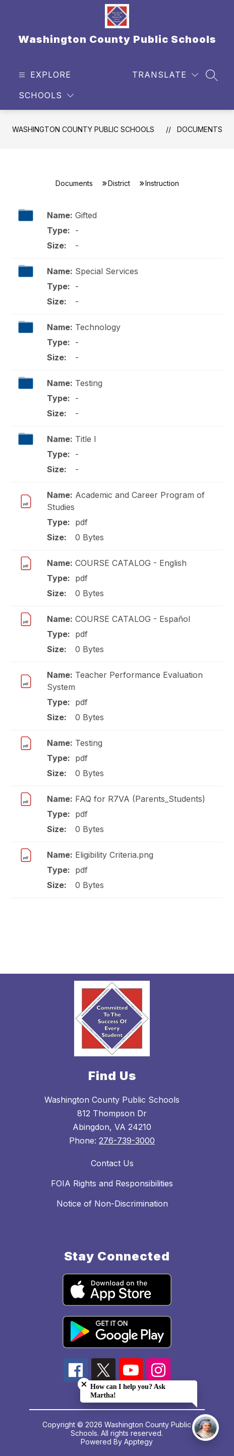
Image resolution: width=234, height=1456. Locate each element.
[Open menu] (43, 75)
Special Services (106, 271)
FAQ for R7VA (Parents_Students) (140, 799)
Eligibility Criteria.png (114, 855)
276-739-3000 (127, 1140)
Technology (98, 327)
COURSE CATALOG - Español (132, 619)
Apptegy (138, 1441)
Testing (88, 383)
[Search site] (212, 75)
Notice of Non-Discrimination (112, 1203)
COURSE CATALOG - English (131, 563)
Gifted (86, 215)
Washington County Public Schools (83, 129)
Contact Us (112, 1163)
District (119, 183)
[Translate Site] (165, 75)
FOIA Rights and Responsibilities (112, 1183)
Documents (199, 129)
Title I (85, 439)
